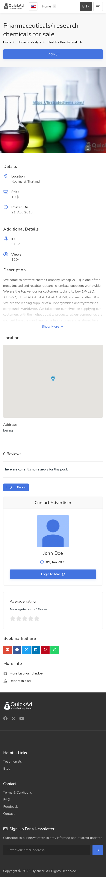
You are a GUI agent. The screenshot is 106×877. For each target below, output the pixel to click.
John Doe (53, 553)
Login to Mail (51, 574)
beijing (8, 430)
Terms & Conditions (17, 792)
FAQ (6, 799)
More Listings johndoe (23, 673)
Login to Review (16, 487)
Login (51, 54)
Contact (9, 813)
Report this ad (17, 681)
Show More (53, 326)
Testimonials (12, 761)
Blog (6, 768)
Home (46, 6)
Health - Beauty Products (65, 42)
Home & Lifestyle (29, 42)
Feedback (10, 806)
